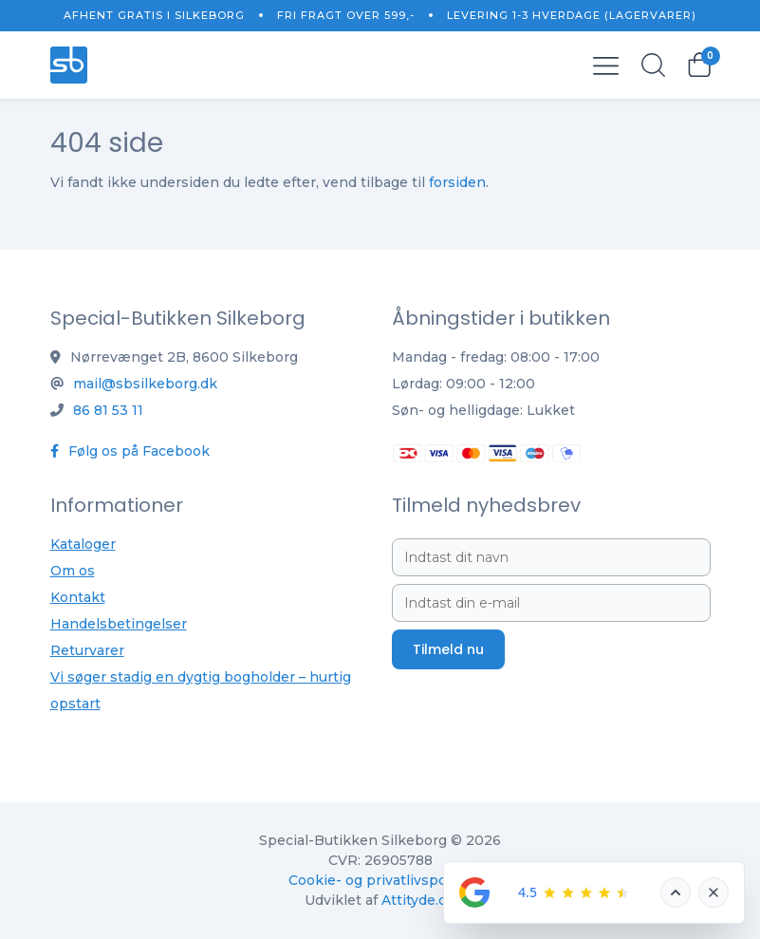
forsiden (457, 182)
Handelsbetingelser (118, 623)
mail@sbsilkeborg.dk (145, 383)
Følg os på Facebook (130, 451)
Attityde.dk (418, 900)
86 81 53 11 (108, 410)
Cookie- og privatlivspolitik (380, 880)
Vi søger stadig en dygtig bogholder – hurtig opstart (200, 690)
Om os (72, 570)
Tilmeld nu (448, 649)
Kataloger (83, 544)
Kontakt (77, 597)
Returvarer (87, 650)
